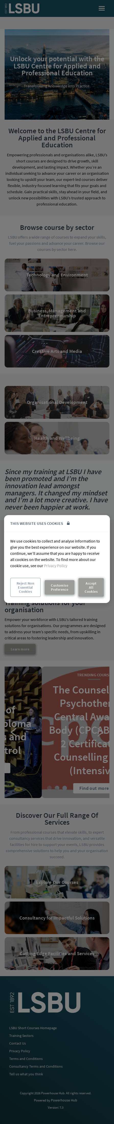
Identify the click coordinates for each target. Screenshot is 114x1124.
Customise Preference (59, 587)
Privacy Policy (55, 565)
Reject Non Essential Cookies (25, 587)
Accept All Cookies (91, 587)
